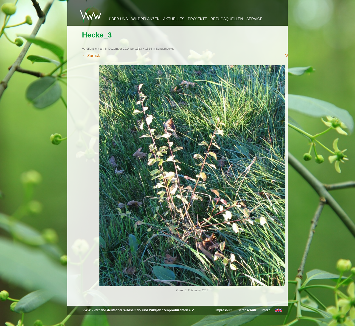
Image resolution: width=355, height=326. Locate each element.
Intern (266, 310)
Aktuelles (173, 19)
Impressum (224, 310)
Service (254, 19)
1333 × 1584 (143, 48)
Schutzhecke (164, 48)
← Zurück (91, 55)
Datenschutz (246, 310)
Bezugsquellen (227, 19)
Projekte (197, 19)
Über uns (118, 19)
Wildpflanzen (145, 19)
